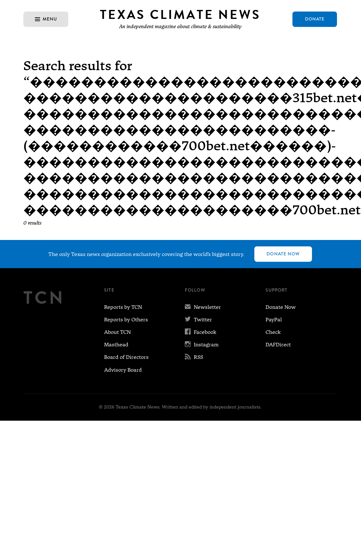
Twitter (198, 319)
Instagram (202, 344)
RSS (194, 357)
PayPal (274, 319)
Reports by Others (126, 319)
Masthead (116, 344)
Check (273, 332)
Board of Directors (126, 357)
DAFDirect (278, 344)
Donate (315, 19)
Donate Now (283, 254)
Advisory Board (123, 370)
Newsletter (203, 307)
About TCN (117, 332)
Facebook (200, 332)
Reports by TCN (123, 307)
